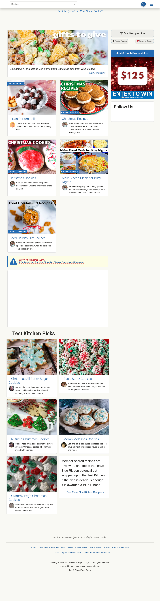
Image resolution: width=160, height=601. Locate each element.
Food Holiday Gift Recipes (28, 238)
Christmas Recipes (75, 119)
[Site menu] (151, 4)
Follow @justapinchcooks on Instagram (147, 114)
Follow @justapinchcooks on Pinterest (125, 114)
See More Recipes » (85, 492)
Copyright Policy (110, 547)
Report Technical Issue (71, 552)
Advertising (124, 547)
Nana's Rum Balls (24, 119)
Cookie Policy (95, 547)
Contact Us (43, 547)
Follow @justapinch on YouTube (139, 114)
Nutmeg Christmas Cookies (30, 439)
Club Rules (54, 547)
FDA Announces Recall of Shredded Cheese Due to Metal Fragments (51, 262)
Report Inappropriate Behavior (96, 552)
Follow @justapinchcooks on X (132, 114)
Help (57, 552)
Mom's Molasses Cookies (81, 439)
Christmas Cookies (23, 178)
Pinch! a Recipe (145, 41)
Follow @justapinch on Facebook (118, 114)
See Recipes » (97, 72)
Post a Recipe (119, 41)
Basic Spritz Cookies (77, 379)
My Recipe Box (132, 33)
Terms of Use (67, 547)
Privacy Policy (81, 547)
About (33, 547)
